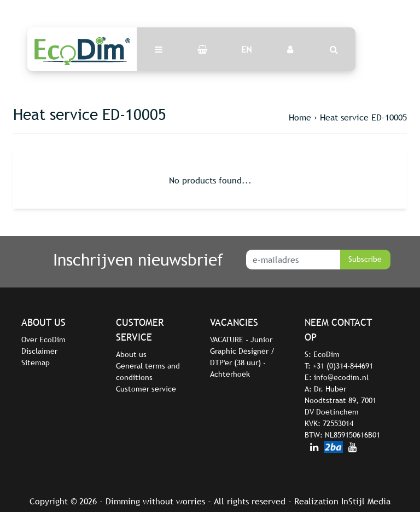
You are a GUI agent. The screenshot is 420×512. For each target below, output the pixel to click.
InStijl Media (365, 501)
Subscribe (365, 259)
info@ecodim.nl (341, 377)
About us (131, 354)
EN (246, 49)
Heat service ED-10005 (363, 117)
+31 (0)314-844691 (343, 366)
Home (300, 117)
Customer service (146, 389)
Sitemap (35, 362)
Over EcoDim (43, 339)
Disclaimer (39, 351)
